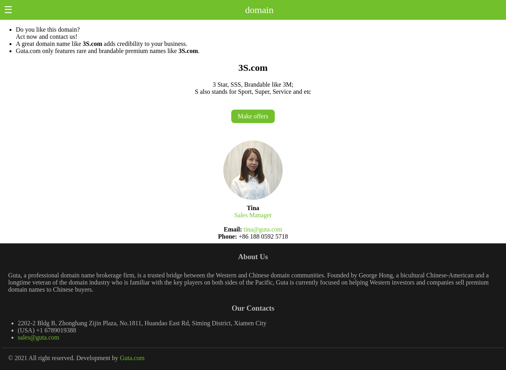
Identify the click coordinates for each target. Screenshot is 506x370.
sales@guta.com (38, 337)
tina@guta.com (263, 229)
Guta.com (132, 358)
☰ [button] (8, 10)
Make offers (253, 116)
